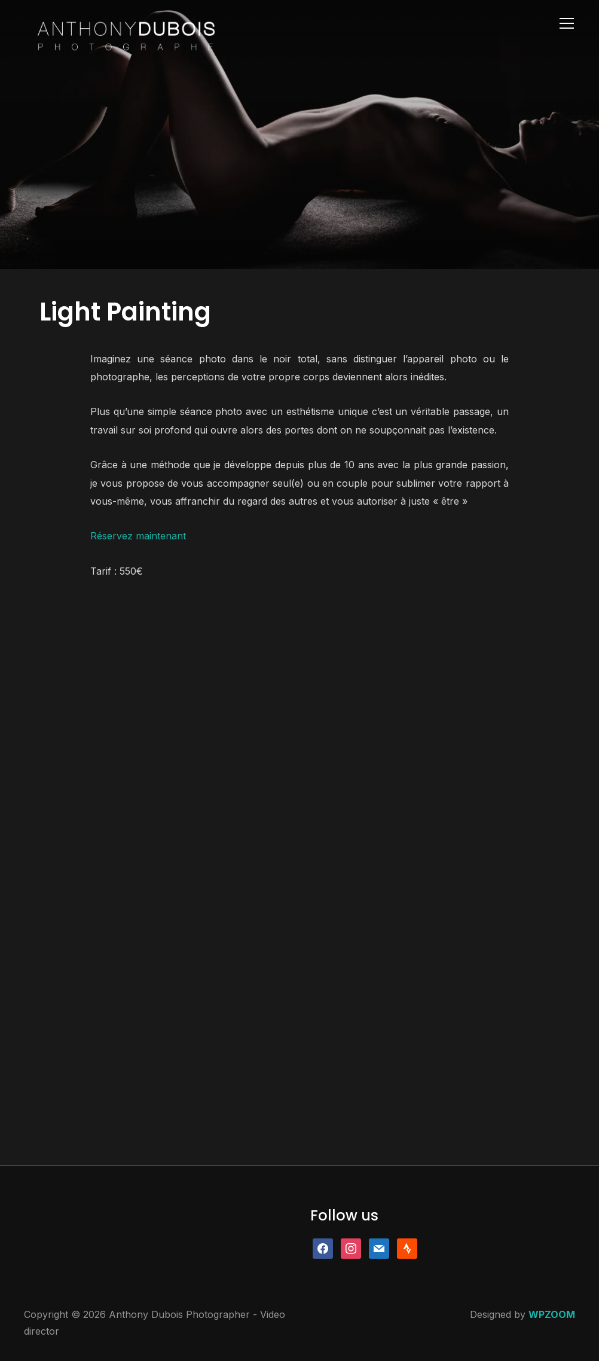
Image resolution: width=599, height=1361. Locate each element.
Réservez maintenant (138, 536)
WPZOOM (551, 1314)
